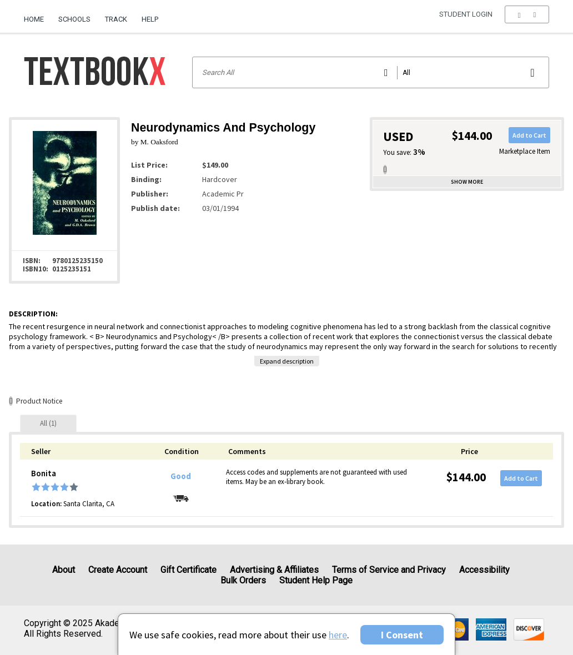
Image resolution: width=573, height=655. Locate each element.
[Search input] (370, 72)
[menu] (527, 19)
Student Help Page (316, 580)
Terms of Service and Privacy (389, 570)
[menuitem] (37, 15)
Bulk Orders (243, 580)
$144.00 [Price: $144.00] (466, 477)
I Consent (402, 634)
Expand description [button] (287, 361)
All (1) (48, 423)
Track (116, 19)
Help (150, 19)
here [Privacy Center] (338, 634)
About (63, 570)
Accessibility (484, 570)
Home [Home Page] (34, 19)
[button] (527, 19)
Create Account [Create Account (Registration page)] (117, 570)
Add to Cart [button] (529, 135)
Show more (467, 181)
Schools (74, 19)
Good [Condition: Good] (180, 476)
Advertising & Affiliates (274, 570)
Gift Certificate (188, 570)
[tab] (48, 423)
